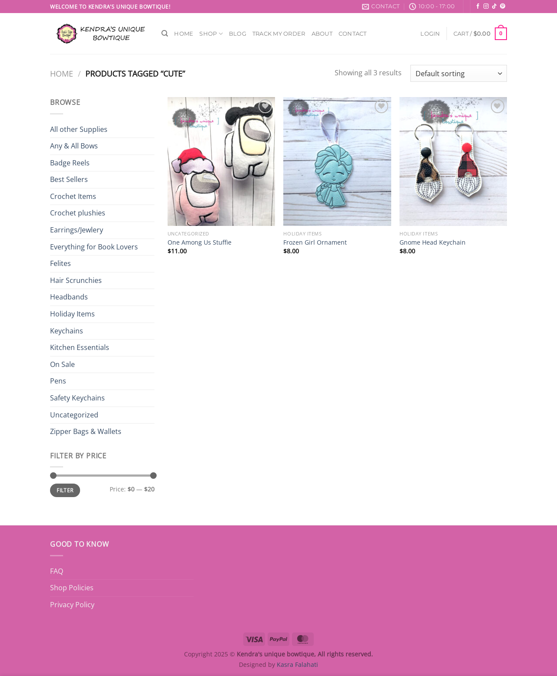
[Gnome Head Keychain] (453, 161)
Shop (210, 34)
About (322, 33)
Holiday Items (72, 314)
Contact (353, 33)
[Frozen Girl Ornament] (337, 161)
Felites (60, 263)
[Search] (164, 33)
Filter (65, 490)
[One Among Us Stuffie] (221, 161)
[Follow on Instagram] (486, 6)
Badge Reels (70, 163)
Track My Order (278, 33)
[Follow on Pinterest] (502, 6)
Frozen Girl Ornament (315, 242)
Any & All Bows (74, 146)
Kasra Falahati (297, 664)
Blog (237, 33)
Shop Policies (72, 587)
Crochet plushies (77, 213)
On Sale (62, 364)
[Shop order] (458, 73)
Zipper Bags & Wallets (85, 431)
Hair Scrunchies (76, 280)
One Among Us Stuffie (200, 242)
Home (183, 33)
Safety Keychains (77, 398)
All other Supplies (78, 129)
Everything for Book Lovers (94, 247)
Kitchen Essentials (79, 347)
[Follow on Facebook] (477, 6)
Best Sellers (69, 179)
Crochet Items (73, 196)
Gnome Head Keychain (432, 242)
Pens (58, 381)
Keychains (66, 331)
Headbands (69, 297)
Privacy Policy (72, 604)
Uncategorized (74, 415)
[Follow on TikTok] (494, 6)
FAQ (56, 571)
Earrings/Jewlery (76, 230)
